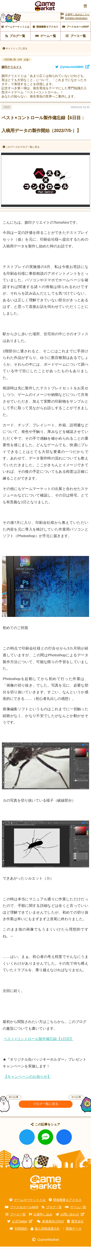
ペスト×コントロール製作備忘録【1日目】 (38, 1042)
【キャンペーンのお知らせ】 (27, 1080)
